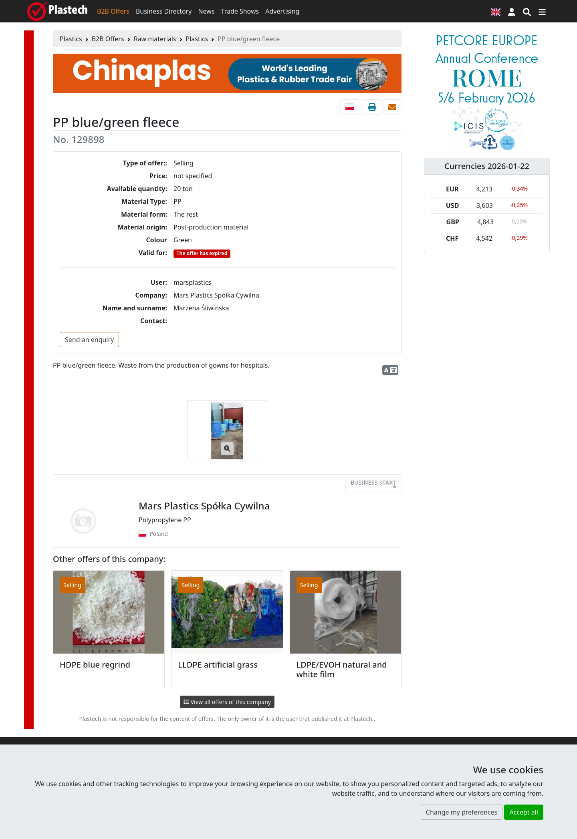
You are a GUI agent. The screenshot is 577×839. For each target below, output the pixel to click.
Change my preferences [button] (461, 812)
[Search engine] (527, 11)
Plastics (71, 38)
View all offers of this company (227, 702)
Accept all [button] (523, 812)
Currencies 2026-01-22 (486, 166)
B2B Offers (113, 11)
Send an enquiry (89, 339)
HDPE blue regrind (95, 664)
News (206, 11)
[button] (511, 11)
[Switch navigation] (542, 11)
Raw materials (155, 38)
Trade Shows (240, 11)
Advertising (282, 11)
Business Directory (164, 11)
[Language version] (495, 11)
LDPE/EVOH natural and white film (342, 669)
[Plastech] (57, 11)
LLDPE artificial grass (218, 664)
